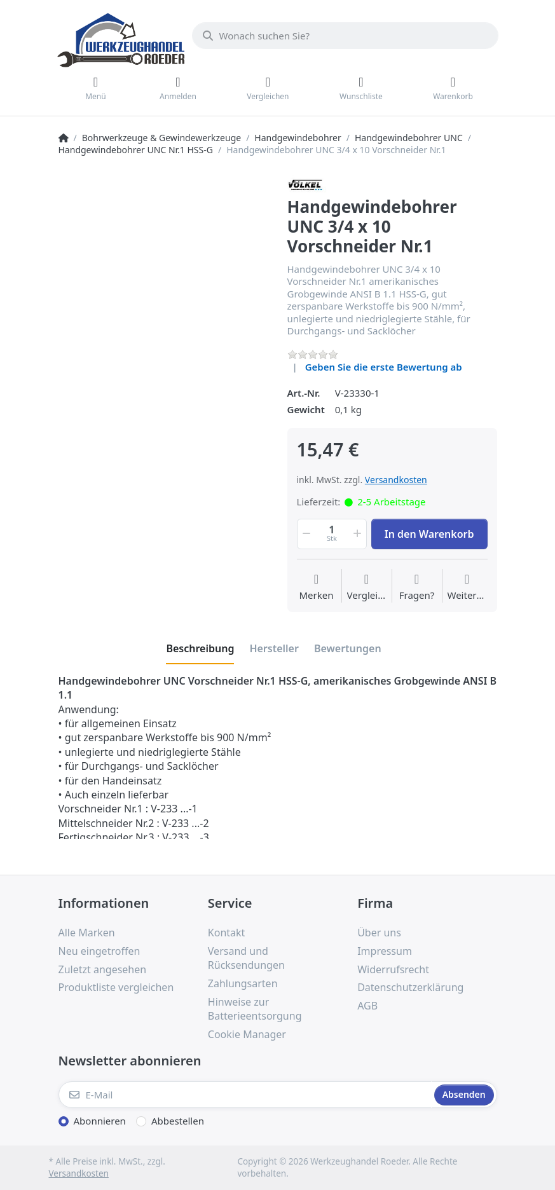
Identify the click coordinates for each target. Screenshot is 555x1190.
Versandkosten (396, 480)
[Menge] (332, 534)
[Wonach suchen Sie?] (345, 35)
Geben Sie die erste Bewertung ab (383, 366)
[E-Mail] (245, 1094)
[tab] (200, 648)
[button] (306, 534)
